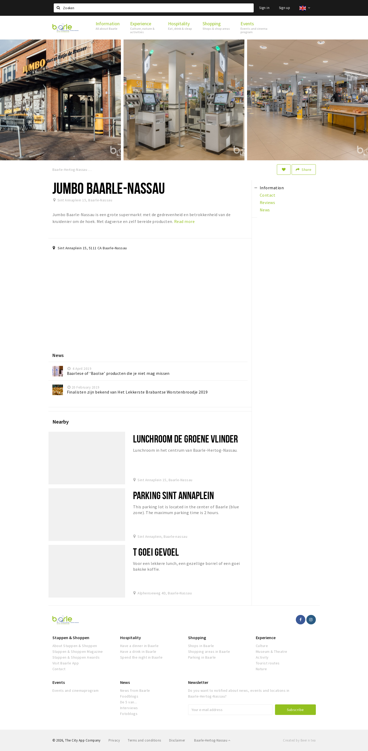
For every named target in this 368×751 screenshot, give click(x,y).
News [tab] (265, 209)
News (125, 682)
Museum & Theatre (271, 651)
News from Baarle (135, 690)
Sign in (264, 8)
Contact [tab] (267, 195)
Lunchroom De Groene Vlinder (185, 438)
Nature (261, 669)
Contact (59, 669)
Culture (262, 645)
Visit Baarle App (65, 663)
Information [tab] (272, 187)
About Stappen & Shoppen (74, 645)
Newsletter (198, 682)
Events (58, 682)
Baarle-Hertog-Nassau (212, 740)
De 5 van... (128, 702)
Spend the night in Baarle (141, 657)
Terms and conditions (144, 740)
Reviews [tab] (267, 202)
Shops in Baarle (201, 645)
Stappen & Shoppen (70, 637)
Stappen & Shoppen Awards (76, 657)
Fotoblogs (129, 713)
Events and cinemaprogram (75, 690)
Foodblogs (129, 696)
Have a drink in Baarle (138, 651)
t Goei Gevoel (156, 552)
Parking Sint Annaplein (173, 495)
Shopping (197, 637)
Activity (262, 657)
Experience (266, 637)
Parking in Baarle (202, 657)
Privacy (114, 740)
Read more (184, 221)
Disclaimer (177, 740)
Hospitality (130, 637)
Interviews (129, 707)
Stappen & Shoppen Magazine (77, 651)
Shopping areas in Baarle (209, 651)
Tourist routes (268, 663)
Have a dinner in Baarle (139, 645)
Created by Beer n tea (299, 740)
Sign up (284, 8)
